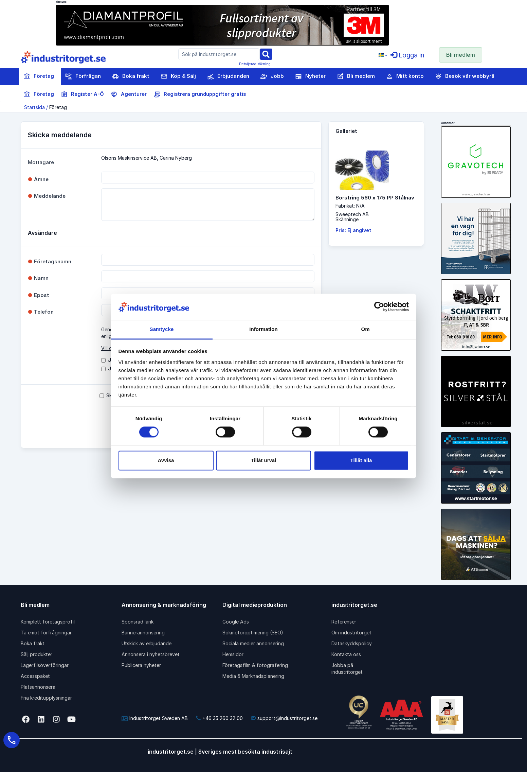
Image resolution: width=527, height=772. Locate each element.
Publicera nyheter (141, 665)
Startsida (34, 107)
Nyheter (310, 76)
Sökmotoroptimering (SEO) (252, 632)
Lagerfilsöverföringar (45, 665)
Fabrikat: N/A (350, 206)
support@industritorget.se (284, 718)
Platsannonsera (38, 687)
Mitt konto (405, 76)
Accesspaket (35, 676)
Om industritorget (351, 632)
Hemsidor (232, 654)
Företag (38, 76)
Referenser (343, 622)
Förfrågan (83, 76)
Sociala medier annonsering (253, 643)
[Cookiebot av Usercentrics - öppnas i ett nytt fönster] (379, 307)
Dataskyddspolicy (351, 643)
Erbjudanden (228, 76)
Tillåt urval (263, 460)
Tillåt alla (361, 460)
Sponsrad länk (137, 622)
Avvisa (166, 460)
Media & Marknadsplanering (253, 676)
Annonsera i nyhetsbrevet (151, 654)
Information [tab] (263, 329)
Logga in (407, 55)
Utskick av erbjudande (146, 643)
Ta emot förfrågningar (46, 632)
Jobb (272, 76)
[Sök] (265, 54)
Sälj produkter (36, 654)
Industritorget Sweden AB (155, 718)
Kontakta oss (346, 654)
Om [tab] (365, 329)
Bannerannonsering (143, 632)
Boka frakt (130, 76)
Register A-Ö (82, 94)
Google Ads (235, 622)
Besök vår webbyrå (464, 76)
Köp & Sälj (178, 76)
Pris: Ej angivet (353, 230)
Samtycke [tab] (162, 329)
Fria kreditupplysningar (46, 698)
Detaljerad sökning (255, 64)
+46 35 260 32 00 (219, 718)
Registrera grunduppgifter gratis (199, 94)
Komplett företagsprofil (48, 622)
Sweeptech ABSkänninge (352, 216)
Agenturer (129, 94)
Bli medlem (460, 54)
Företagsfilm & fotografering (255, 665)
